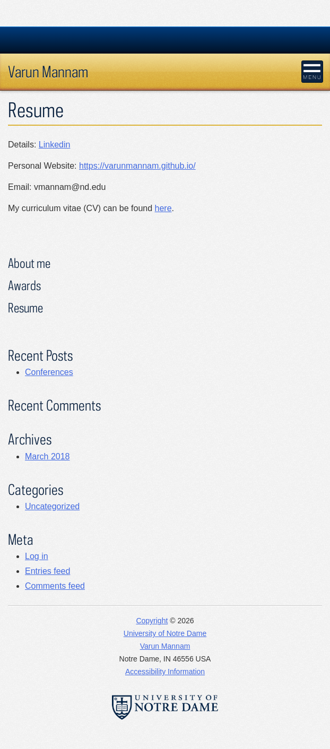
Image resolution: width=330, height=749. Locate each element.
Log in (36, 556)
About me (29, 263)
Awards (24, 285)
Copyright (152, 620)
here (163, 208)
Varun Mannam (48, 71)
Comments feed (55, 585)
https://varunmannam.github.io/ (137, 165)
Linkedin (55, 144)
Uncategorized (52, 506)
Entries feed (47, 571)
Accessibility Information (165, 671)
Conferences (49, 372)
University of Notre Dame (165, 633)
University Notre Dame (165, 40)
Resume (25, 307)
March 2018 (47, 456)
